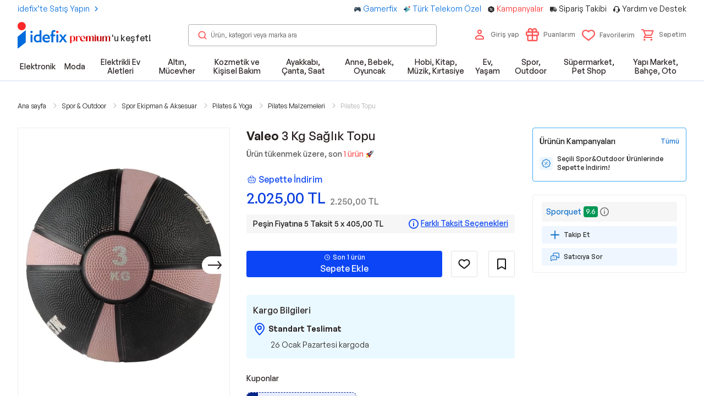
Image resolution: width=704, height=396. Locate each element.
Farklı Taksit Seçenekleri (464, 223)
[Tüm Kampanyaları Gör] (670, 141)
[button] (663, 34)
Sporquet (563, 211)
